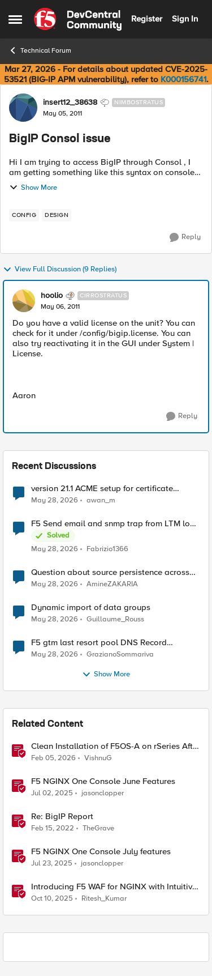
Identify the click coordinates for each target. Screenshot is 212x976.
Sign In (185, 19)
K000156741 (183, 79)
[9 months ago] (52, 898)
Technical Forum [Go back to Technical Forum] (39, 50)
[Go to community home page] (78, 19)
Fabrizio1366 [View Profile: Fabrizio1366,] (107, 549)
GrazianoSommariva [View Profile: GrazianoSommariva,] (120, 654)
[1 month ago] (54, 500)
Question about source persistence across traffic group (110, 572)
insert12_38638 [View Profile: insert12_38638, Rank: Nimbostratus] (70, 102)
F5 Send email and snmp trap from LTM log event (113, 524)
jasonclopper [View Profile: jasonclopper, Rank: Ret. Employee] (102, 793)
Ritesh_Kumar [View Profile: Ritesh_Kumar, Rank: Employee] (104, 898)
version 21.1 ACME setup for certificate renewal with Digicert (102, 488)
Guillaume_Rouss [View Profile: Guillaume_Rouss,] (115, 619)
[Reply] (185, 237)
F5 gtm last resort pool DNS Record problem (99, 642)
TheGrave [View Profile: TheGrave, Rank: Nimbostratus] (98, 828)
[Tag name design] (56, 215)
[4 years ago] (52, 828)
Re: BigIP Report (62, 816)
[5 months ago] (53, 758)
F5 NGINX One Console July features (101, 851)
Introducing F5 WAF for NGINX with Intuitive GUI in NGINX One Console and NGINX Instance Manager (114, 887)
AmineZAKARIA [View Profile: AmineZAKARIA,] (112, 584)
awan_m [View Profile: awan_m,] (100, 500)
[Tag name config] (24, 215)
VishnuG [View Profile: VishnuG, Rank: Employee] (98, 758)
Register (146, 19)
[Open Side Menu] (15, 19)
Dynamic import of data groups (90, 607)
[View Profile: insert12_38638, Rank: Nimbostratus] (23, 107)
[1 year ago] (52, 793)
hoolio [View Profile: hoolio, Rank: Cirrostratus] (52, 295)
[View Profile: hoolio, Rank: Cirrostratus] (23, 300)
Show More (33, 187)
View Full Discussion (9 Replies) (59, 269)
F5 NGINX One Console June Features (103, 781)
